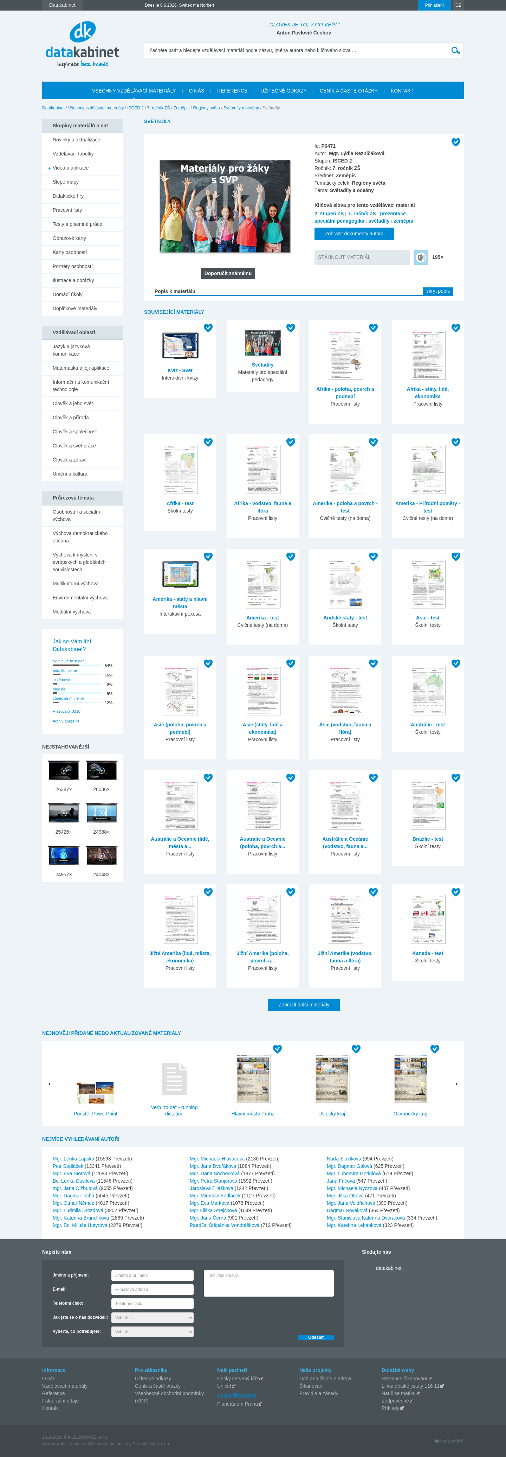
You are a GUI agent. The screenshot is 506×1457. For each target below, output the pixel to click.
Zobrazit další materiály (304, 1004)
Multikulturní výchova (76, 583)
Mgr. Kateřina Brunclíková (81, 1218)
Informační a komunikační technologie (81, 385)
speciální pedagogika (339, 221)
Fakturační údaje (60, 1401)
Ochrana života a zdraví (325, 1378)
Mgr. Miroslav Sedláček (216, 1195)
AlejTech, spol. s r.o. (151, 1443)
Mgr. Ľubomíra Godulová (354, 1173)
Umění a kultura (70, 474)
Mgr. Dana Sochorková (215, 1173)
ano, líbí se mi (65, 670)
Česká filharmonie (237, 1395)
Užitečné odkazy (153, 1378)
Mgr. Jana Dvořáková (214, 1166)
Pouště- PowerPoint (95, 1113)
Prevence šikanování (404, 1378)
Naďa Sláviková (345, 1159)
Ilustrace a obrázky (73, 280)
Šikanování (311, 1386)
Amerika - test (262, 618)
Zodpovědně (395, 1401)
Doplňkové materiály (75, 308)
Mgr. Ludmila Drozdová (79, 1210)
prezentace (393, 213)
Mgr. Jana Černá (208, 1218)
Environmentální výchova (80, 597)
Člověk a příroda (71, 417)
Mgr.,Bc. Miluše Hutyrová (81, 1225)
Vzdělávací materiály (64, 1386)
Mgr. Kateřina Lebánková (355, 1225)
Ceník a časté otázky (158, 1386)
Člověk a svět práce (74, 445)
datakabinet (388, 1268)
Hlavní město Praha (253, 1113)
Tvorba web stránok (60, 1443)
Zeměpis (182, 108)
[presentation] (257, 1314)
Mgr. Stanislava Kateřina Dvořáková (366, 1218)
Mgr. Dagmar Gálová (350, 1166)
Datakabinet (53, 108)
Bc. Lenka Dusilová (74, 1181)
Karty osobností (70, 252)
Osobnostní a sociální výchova (76, 515)
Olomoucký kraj (410, 1113)
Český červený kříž (238, 1378)
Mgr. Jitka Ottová (346, 1195)
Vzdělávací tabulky (73, 154)
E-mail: (60, 1289)
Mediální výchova (72, 612)
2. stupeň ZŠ (329, 213)
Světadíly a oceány (241, 108)
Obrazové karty (69, 238)
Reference (53, 1393)
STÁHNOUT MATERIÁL (344, 257)
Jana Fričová (341, 1181)
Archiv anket (63, 721)
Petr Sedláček (69, 1166)
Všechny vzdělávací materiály (96, 108)
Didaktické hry (68, 196)
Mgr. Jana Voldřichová (352, 1203)
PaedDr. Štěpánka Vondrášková (225, 1225)
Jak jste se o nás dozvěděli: (80, 1317)
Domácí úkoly (68, 294)
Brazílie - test (428, 839)
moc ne (59, 689)
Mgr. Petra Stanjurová (214, 1181)
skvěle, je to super (68, 661)
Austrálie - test (428, 724)
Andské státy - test (345, 618)
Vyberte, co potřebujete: (77, 1331)
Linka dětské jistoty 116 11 (411, 1386)
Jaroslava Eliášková (212, 1188)
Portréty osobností (73, 266)
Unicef (224, 1386)
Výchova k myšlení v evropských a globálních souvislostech (79, 562)
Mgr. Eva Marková (210, 1203)
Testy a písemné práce (77, 224)
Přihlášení (434, 5)
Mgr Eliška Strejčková (214, 1210)
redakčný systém (100, 1443)
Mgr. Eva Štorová (72, 1173)
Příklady (391, 1408)
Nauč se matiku (398, 1393)
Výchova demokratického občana (80, 536)
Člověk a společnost (75, 431)
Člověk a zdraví (69, 460)
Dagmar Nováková (348, 1210)
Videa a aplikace (71, 168)
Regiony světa (206, 108)
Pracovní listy (67, 210)
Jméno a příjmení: (71, 1275)
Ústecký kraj (331, 1113)
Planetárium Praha (237, 1404)
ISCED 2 (135, 108)
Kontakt (50, 1408)
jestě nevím (62, 679)
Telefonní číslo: (68, 1303)
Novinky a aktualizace (76, 139)
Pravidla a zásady (318, 1393)
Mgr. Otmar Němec (74, 1203)
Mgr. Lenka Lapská (74, 1159)
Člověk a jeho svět (73, 403)
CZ (458, 5)
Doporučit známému (228, 273)
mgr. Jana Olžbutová (76, 1188)
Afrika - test (180, 503)
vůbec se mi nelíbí (68, 698)
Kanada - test (428, 953)
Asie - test (428, 618)
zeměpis (403, 221)
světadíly (379, 221)
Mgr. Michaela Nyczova (353, 1188)
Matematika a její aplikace (81, 368)
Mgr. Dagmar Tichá (74, 1195)
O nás (48, 1378)
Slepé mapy (66, 182)
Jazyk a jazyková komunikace (71, 350)
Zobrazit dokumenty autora (354, 233)
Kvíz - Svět (180, 370)
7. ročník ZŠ (158, 108)
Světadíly (262, 365)
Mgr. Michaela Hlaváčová (218, 1159)
